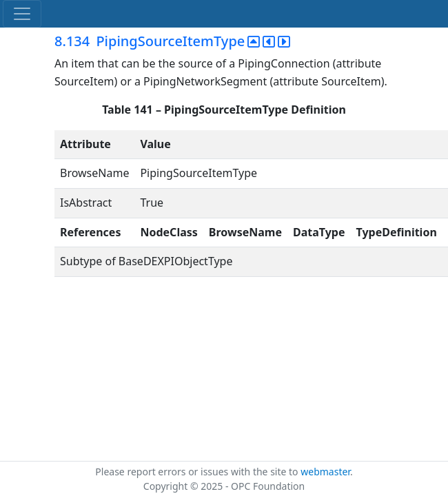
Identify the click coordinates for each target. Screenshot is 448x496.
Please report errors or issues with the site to (198, 471)
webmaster (325, 471)
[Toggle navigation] (22, 14)
